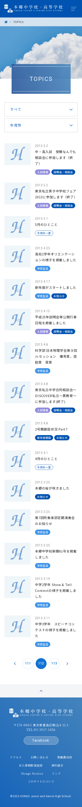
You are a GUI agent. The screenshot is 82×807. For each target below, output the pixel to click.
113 (54, 663)
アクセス (16, 757)
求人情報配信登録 (31, 765)
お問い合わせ (40, 757)
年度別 (16, 125)
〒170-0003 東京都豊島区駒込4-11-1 (41, 725)
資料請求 (57, 765)
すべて (16, 109)
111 (28, 663)
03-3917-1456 (45, 729)
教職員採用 (64, 757)
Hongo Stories (32, 773)
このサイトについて (41, 781)
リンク (56, 773)
